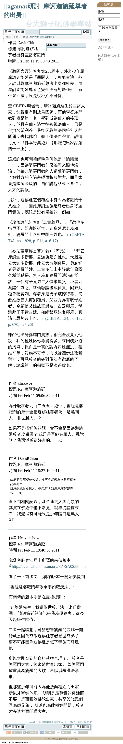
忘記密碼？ (106, 47)
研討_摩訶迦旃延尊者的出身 (39, 37)
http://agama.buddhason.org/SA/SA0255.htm (49, 566)
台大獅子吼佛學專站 (58, 24)
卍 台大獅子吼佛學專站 (67, 739)
